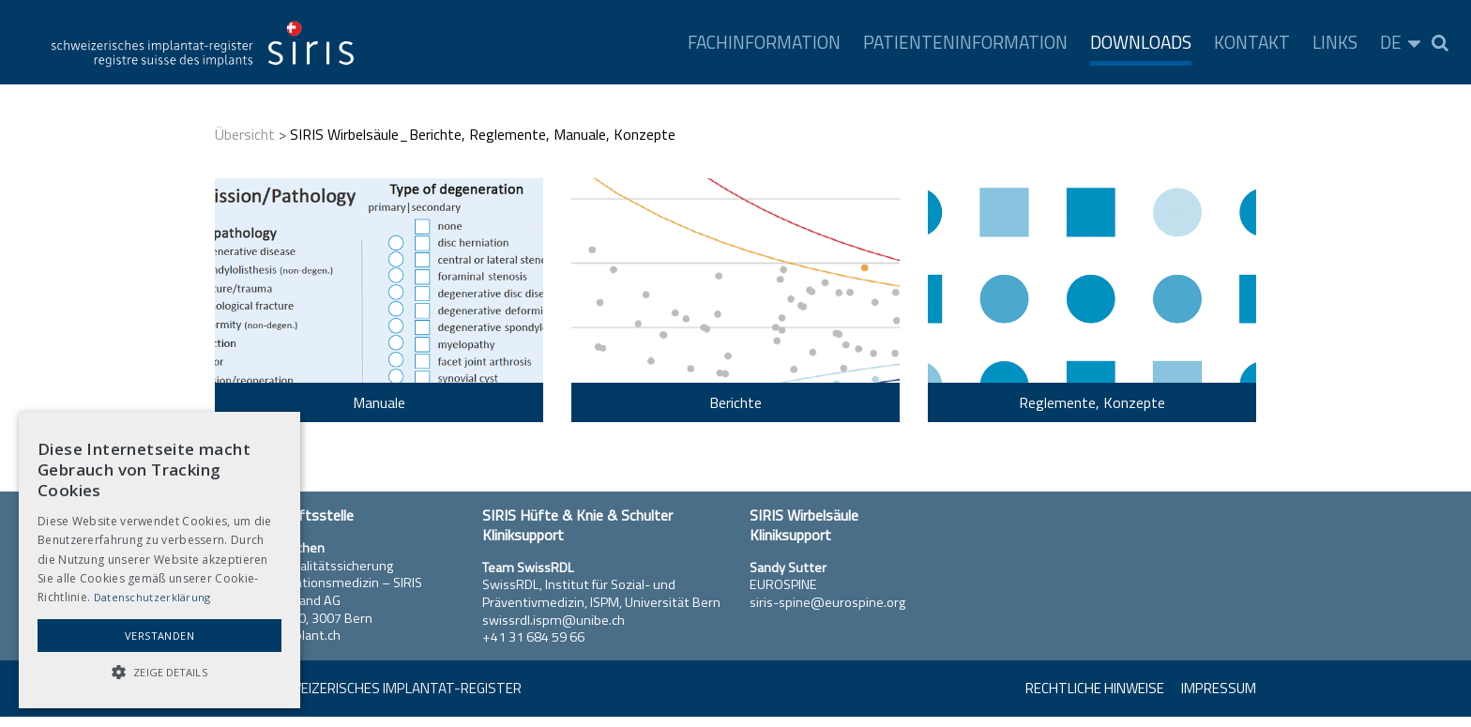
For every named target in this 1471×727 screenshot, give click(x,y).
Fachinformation (764, 41)
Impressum (1218, 688)
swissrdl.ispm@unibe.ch (553, 620)
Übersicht (245, 134)
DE (1391, 41)
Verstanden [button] (159, 636)
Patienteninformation (965, 41)
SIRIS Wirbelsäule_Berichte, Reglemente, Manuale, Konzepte (482, 134)
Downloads (1140, 41)
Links (1334, 41)
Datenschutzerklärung (152, 597)
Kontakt (1252, 41)
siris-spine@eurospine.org (827, 602)
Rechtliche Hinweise (1094, 688)
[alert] (159, 560)
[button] (159, 672)
